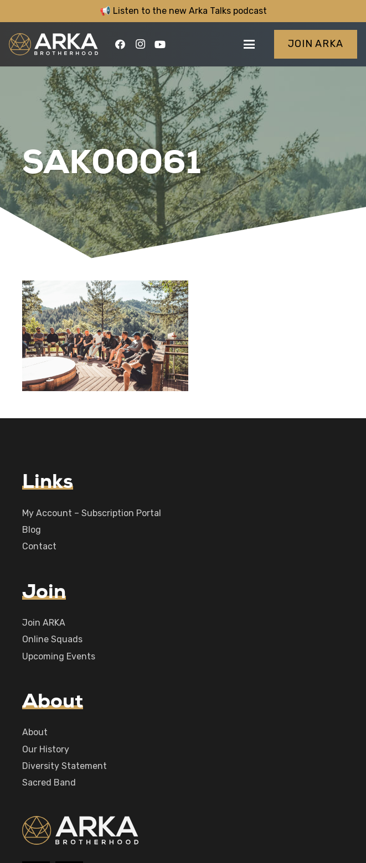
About (35, 732)
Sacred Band (49, 782)
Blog (31, 529)
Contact (39, 546)
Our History (45, 749)
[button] (249, 44)
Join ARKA (43, 622)
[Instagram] (140, 44)
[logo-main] (53, 44)
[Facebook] (120, 44)
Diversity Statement (64, 766)
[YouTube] (160, 44)
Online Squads (52, 639)
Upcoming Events (58, 656)
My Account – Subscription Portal (91, 513)
